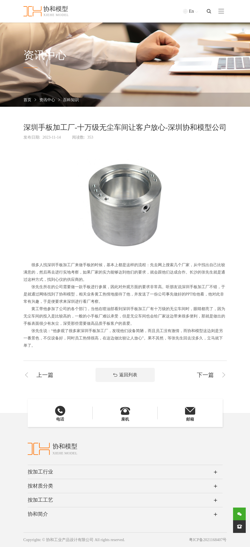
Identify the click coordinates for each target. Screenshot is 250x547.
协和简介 (38, 514)
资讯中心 (47, 100)
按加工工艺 (40, 500)
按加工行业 (40, 472)
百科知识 (71, 100)
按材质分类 (40, 486)
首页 (27, 100)
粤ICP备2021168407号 (208, 540)
